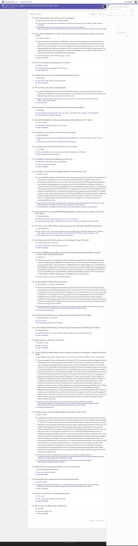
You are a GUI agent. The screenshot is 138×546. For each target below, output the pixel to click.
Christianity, (50, 138)
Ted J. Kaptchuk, (42, 357)
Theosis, (89, 113)
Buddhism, (49, 455)
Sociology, (68, 308)
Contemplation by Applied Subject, (45, 27)
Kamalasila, (89, 456)
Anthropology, (41, 306)
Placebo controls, (80, 403)
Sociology (82, 405)
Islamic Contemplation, (82, 221)
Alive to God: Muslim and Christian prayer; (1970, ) (52, 63)
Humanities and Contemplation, (77, 27)
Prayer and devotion (50, 472)
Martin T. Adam (42, 414)
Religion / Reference (51, 100)
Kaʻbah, (97, 484)
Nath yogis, (58, 219)
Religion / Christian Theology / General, (47, 99)
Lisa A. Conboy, (70, 357)
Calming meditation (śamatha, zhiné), (61, 455)
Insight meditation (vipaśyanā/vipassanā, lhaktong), (72, 456)
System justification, (77, 308)
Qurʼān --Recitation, (82, 113)
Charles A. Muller (42, 122)
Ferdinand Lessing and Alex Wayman (48, 469)
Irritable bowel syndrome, (44, 403)
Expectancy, (90, 401)
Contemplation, (41, 125)
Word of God (95, 113)
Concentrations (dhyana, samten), (46, 456)
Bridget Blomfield (63, 20)
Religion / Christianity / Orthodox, (89, 99)
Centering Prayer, (41, 141)
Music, (59, 55)
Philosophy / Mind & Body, (56, 204)
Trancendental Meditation (64, 277)
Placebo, (74, 403)
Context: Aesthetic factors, (44, 55)
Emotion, (47, 306)
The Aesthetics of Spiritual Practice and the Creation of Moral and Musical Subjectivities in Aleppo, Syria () (69, 34)
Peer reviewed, (73, 113)
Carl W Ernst (54, 243)
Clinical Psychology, (67, 401)
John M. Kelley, (80, 357)
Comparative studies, (55, 68)
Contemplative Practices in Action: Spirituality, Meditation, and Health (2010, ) (60, 171)
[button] (136, 2)
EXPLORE (129, 2)
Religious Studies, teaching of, (95, 23)
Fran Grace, (54, 20)
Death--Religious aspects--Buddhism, (93, 231)
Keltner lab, (64, 306)
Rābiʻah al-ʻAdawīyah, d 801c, (80, 486)
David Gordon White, (44, 318)
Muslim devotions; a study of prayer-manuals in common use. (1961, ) (57, 467)
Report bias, (73, 405)
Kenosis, (85, 138)
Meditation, (95, 456)
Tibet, (44, 458)
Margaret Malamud (43, 330)
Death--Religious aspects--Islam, (45, 233)
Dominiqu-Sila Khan (43, 216)
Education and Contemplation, (87, 29)
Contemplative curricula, (64, 23)
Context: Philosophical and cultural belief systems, (66, 138)
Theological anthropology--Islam (57, 499)
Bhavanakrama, (41, 455)
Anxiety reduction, (57, 401)
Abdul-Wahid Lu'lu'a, (51, 162)
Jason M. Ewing (42, 482)
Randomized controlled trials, (62, 405)
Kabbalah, (67, 152)
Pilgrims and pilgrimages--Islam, (64, 486)
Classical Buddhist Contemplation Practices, (48, 460)
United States (40, 25)
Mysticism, (57, 245)
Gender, (46, 333)
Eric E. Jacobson (100, 357)
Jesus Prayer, (40, 102)
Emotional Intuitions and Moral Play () (51, 282)
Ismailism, (52, 219)
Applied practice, (41, 203)
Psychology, (44, 164)
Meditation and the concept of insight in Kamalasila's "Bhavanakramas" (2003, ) (60, 412)
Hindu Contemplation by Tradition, (46, 221)
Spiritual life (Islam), (83, 333)
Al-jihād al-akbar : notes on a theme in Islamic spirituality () (57, 75)
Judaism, (61, 152)
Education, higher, (75, 23)
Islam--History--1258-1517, (56, 333)
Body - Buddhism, (42, 231)
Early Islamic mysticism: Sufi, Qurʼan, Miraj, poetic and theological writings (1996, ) (62, 240)
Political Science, (44, 308)
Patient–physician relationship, (63, 403)
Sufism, (46, 499)
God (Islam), (66, 484)
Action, (39, 152)
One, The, (79, 152)
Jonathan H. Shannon (44, 38)
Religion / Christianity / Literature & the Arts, (69, 99)
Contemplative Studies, (51, 23)
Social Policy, (62, 308)
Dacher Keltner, (42, 284)
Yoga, (75, 204)
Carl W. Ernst (53, 318)
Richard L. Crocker (43, 65)
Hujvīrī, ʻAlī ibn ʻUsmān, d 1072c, (78, 484)
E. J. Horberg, (50, 284)
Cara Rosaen (41, 257)
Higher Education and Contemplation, (70, 29)
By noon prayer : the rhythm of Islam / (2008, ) (50, 506)
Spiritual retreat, (57, 80)
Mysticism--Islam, (41, 486)
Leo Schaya (41, 149)
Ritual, (78, 405)
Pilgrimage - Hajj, (51, 486)
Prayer (66, 68)
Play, (38, 308)
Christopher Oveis (60, 284)
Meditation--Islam (93, 233)
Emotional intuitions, (55, 306)
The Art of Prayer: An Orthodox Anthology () (50, 88)
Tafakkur (53, 164)
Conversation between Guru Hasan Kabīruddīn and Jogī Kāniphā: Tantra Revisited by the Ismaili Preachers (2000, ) (69, 212)
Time (50, 511)
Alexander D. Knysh (43, 343)
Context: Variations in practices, (45, 277)
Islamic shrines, (91, 484)
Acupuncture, (41, 401)
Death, (82, 231)
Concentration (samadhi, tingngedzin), (82, 455)
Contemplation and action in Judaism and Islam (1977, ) (56, 146)
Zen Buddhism (81, 204)
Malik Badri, (41, 162)
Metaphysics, (73, 152)
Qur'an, (49, 164)
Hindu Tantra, (72, 221)
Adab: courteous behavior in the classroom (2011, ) (54, 18)
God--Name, (52, 152)
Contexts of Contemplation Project (45, 310)
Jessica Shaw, (51, 357)
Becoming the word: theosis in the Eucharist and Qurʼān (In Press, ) (59, 107)
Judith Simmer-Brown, (44, 20)
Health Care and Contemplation (89, 207)
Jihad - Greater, (45, 80)
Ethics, (82, 23)
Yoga (45, 320)
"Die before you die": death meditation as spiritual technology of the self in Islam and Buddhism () (68, 226)
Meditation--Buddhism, (83, 233)
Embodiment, (83, 401)
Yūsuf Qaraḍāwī (62, 162)
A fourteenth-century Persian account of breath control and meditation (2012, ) (63, 315)
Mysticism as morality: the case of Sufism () (52, 493)
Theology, (39, 458)
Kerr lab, (53, 403)
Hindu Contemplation (93, 221)
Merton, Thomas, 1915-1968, (94, 138)
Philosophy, (101, 306)
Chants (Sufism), (41, 113)
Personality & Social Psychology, (89, 306)
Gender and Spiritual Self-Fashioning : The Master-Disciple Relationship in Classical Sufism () (67, 327)
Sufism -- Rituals (66, 55)
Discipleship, (40, 333)
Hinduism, (40, 219)
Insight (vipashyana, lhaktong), (45, 462)
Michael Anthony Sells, (44, 243)
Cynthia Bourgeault (43, 135)
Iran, (38, 320)
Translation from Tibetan (65, 458)
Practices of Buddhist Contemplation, (83, 460)
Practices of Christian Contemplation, (55, 141)
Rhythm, (47, 511)
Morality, (78, 306)
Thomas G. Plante (43, 174)
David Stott (41, 508)
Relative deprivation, (54, 308)
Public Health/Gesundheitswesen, (46, 405)
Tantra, (69, 219)
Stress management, (68, 204)
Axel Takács (41, 110)
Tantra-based (75, 219)
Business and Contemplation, (74, 207)
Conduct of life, (41, 23)
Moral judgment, (71, 306)
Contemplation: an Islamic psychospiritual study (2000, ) (53, 159)
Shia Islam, (64, 219)
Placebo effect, (89, 403)
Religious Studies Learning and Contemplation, (48, 29)
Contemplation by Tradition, (62, 27)
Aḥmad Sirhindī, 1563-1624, (44, 484)
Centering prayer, (41, 138)
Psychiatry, (96, 403)
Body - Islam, (50, 231)
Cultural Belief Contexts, (43, 207)
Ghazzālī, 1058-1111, (59, 233)
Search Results (11, 7)
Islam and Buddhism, (70, 233)
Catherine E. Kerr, (61, 357)
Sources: (5, 7)
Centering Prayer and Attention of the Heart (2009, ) (55, 132)
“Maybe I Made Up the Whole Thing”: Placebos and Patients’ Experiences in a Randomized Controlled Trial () (70, 353)
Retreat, (51, 80)
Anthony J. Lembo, (90, 357)
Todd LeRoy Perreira (43, 228)
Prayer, (42, 472)
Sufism (63, 80)
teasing (84, 308)
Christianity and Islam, (43, 68)
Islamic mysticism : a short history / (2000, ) (49, 340)
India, (44, 219)
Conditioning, (75, 401)
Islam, (85, 23)
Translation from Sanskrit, (52, 458)
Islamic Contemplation (101, 29)
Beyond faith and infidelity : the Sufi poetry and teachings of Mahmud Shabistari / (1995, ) (63, 120)
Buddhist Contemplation (67, 235)
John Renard (41, 78)
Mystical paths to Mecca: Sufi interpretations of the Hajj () (56, 479)
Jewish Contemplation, (42, 154)
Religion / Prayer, (41, 100)
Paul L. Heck (41, 496)
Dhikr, (52, 55)
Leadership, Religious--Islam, (70, 333)
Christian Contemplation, (43, 115)
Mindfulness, (45, 204)
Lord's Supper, (66, 113)
